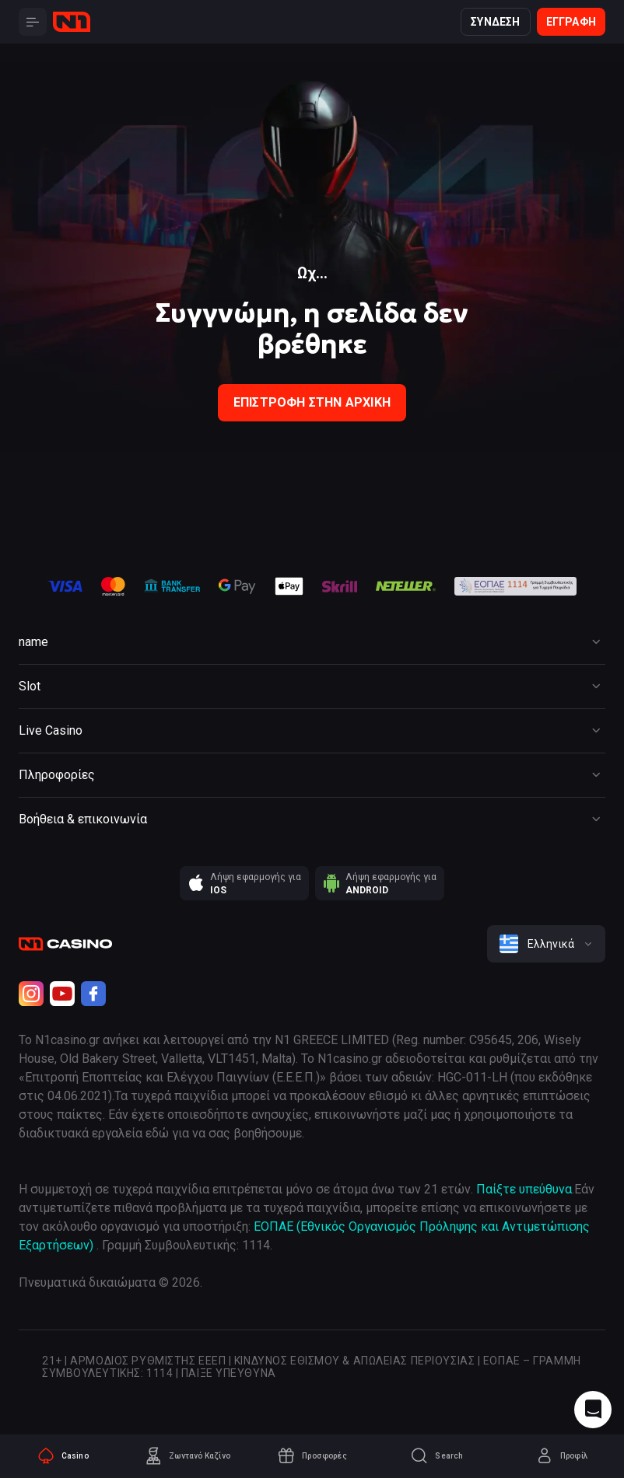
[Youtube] (62, 993)
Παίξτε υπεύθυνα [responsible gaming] (524, 1189)
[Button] (33, 22)
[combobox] (546, 944)
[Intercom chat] (593, 1409)
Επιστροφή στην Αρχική (312, 402)
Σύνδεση (495, 22)
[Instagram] (31, 993)
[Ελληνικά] (546, 944)
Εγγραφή (571, 22)
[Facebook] (93, 993)
